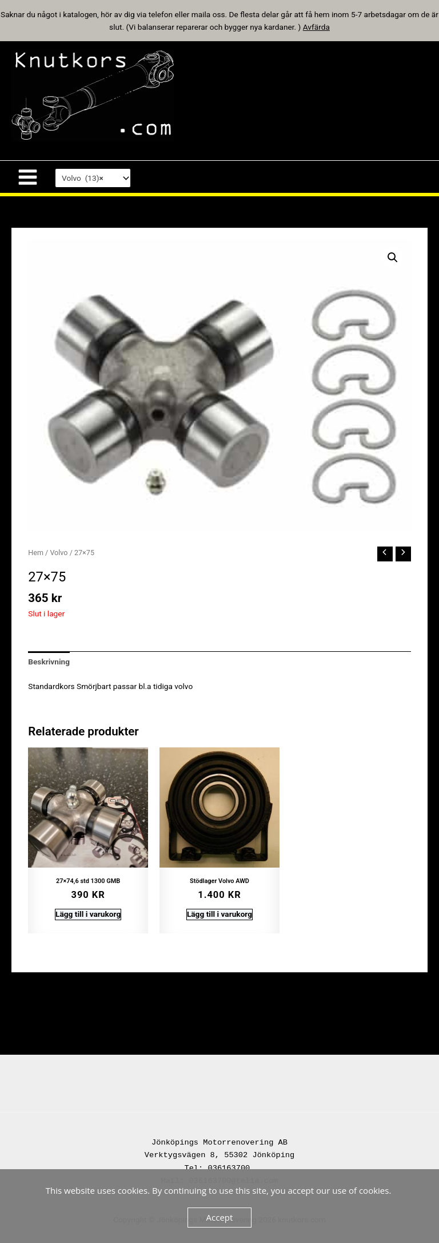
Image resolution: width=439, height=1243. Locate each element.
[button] (392, 257)
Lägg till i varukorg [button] (88, 914)
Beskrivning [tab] (49, 661)
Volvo (58, 552)
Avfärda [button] (316, 26)
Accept (219, 1217)
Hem (35, 552)
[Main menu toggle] (27, 177)
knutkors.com (238, 95)
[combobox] (93, 178)
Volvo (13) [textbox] (82, 178)
